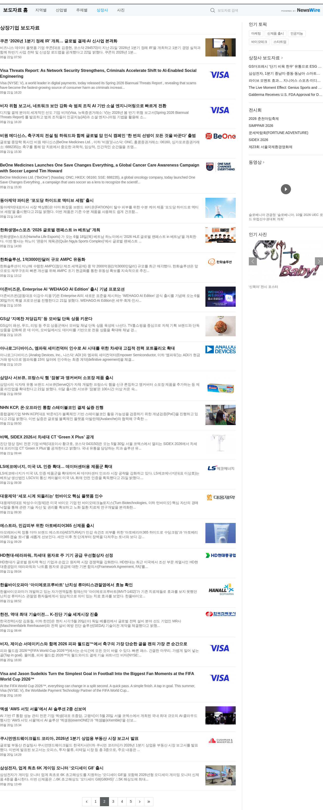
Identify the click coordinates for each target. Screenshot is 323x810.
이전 (253, 261)
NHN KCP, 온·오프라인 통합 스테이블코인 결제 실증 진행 (51, 407)
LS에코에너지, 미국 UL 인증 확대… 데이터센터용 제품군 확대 (56, 466)
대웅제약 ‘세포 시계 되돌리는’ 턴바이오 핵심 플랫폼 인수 (51, 496)
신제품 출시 (275, 33)
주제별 (82, 10)
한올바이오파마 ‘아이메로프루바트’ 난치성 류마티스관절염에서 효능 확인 (66, 585)
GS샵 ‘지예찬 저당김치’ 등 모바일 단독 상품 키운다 (46, 319)
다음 (319, 261)
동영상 (255, 162)
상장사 (102, 10)
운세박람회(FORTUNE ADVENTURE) (278, 133)
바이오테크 (259, 42)
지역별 (41, 10)
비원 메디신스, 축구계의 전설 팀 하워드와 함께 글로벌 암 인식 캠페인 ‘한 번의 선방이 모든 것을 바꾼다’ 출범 (98, 135)
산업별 (61, 10)
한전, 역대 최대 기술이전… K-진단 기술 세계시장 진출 (49, 614)
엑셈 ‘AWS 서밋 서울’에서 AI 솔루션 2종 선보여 (43, 709)
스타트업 (280, 42)
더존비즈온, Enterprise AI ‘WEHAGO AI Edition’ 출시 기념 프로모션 (62, 289)
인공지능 (296, 33)
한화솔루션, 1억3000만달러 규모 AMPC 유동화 (42, 259)
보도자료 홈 (15, 10)
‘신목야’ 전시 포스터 (263, 287)
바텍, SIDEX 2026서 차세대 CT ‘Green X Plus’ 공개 (47, 437)
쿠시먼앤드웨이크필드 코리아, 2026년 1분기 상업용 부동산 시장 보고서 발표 (69, 738)
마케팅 (256, 33)
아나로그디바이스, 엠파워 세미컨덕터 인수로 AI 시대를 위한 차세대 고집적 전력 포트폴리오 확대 (87, 348)
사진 (121, 10)
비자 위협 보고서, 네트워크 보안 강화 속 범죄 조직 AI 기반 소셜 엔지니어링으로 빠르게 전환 (83, 106)
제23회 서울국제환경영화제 (270, 147)
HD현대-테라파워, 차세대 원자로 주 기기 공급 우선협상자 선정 (56, 555)
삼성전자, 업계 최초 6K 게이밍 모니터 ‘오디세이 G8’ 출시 (51, 768)
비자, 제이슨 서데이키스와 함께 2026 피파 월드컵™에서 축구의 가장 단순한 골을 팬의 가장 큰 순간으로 (93, 644)
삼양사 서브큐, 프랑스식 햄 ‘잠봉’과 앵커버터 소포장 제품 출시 (56, 378)
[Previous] (86, 801)
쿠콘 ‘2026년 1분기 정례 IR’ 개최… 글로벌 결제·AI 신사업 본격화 (58, 41)
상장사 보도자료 (264, 57)
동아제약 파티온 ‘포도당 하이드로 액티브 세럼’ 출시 (47, 200)
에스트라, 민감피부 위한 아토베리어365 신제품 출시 (47, 525)
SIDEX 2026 (258, 140)
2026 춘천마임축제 (264, 119)
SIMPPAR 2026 (261, 126)
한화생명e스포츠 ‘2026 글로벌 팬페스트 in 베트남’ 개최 (50, 230)
